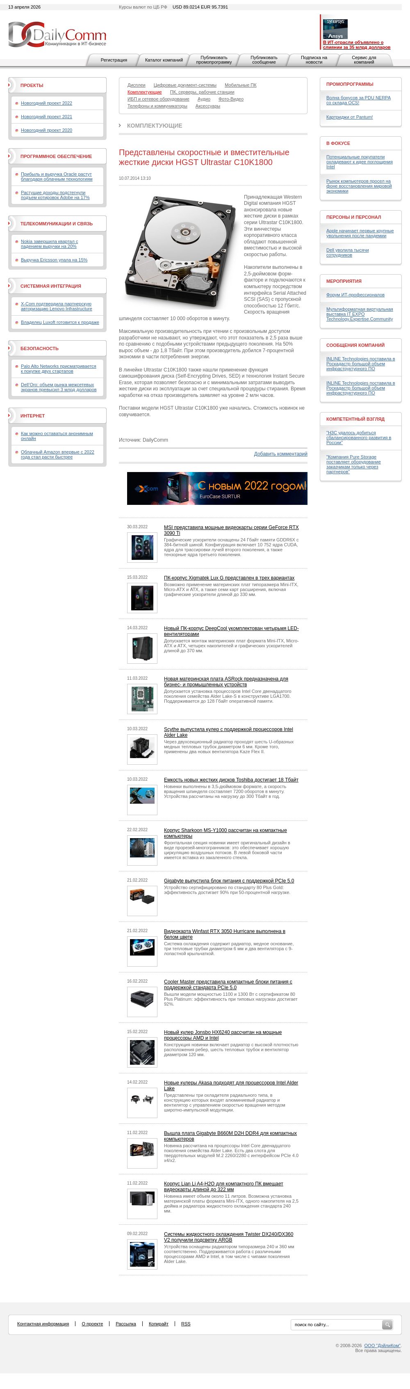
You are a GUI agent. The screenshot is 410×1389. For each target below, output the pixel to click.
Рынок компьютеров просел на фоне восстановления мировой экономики (359, 186)
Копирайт (159, 1323)
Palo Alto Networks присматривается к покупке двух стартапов (58, 369)
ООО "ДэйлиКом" (382, 1345)
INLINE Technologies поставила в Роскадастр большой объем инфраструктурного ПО (360, 363)
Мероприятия (344, 281)
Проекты (31, 85)
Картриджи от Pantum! (349, 117)
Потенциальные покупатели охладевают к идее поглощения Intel (359, 161)
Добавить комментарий (281, 454)
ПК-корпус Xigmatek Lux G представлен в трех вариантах (229, 578)
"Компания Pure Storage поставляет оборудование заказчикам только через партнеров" (353, 464)
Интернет (32, 415)
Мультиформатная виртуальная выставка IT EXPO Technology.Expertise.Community (359, 314)
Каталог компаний (164, 59)
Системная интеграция (50, 286)
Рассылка (126, 1323)
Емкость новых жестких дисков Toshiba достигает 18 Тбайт (231, 780)
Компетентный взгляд (355, 419)
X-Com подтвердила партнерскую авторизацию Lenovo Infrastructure (56, 306)
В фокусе (338, 143)
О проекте (92, 1323)
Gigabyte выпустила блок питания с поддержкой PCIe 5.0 (229, 881)
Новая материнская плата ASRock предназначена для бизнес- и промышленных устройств (226, 682)
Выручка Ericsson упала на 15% (54, 259)
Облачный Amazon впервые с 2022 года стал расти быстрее (57, 454)
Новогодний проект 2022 (46, 103)
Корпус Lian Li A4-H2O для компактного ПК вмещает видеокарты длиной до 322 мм (223, 1186)
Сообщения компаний (355, 345)
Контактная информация (43, 1323)
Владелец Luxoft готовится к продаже (60, 322)
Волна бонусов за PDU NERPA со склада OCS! (358, 100)
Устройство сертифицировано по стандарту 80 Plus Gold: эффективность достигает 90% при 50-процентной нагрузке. (227, 890)
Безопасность (39, 348)
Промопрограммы (350, 84)
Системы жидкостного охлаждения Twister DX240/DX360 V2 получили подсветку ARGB (228, 1237)
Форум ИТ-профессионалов (355, 294)
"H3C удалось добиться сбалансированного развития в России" (358, 437)
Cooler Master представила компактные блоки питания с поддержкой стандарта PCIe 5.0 (228, 984)
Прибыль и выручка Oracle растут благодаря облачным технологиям (57, 176)
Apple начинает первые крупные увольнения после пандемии (360, 233)
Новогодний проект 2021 (46, 116)
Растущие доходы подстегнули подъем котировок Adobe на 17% (55, 195)
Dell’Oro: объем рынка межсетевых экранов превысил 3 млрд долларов (59, 387)
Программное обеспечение (56, 156)
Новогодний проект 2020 (46, 130)
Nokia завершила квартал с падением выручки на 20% (49, 244)
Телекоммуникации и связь (56, 223)
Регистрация (114, 59)
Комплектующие (154, 125)
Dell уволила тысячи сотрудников (347, 252)
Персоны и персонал (353, 217)
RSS (186, 1323)
